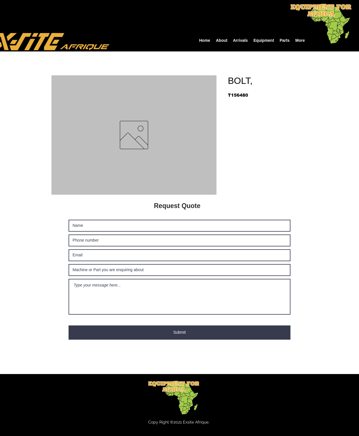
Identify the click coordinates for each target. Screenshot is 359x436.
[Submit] (179, 332)
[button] (264, 40)
